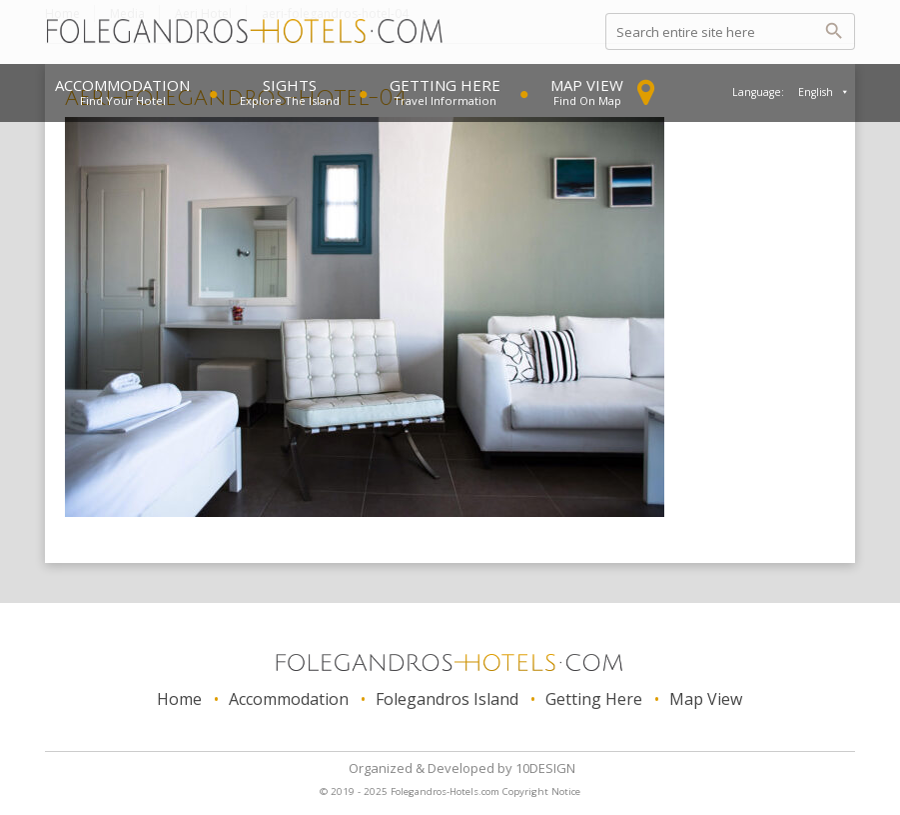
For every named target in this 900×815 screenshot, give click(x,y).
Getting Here (445, 85)
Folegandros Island (447, 699)
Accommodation (122, 85)
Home (179, 699)
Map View (586, 85)
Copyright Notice (541, 791)
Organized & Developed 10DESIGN (462, 768)
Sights (290, 85)
